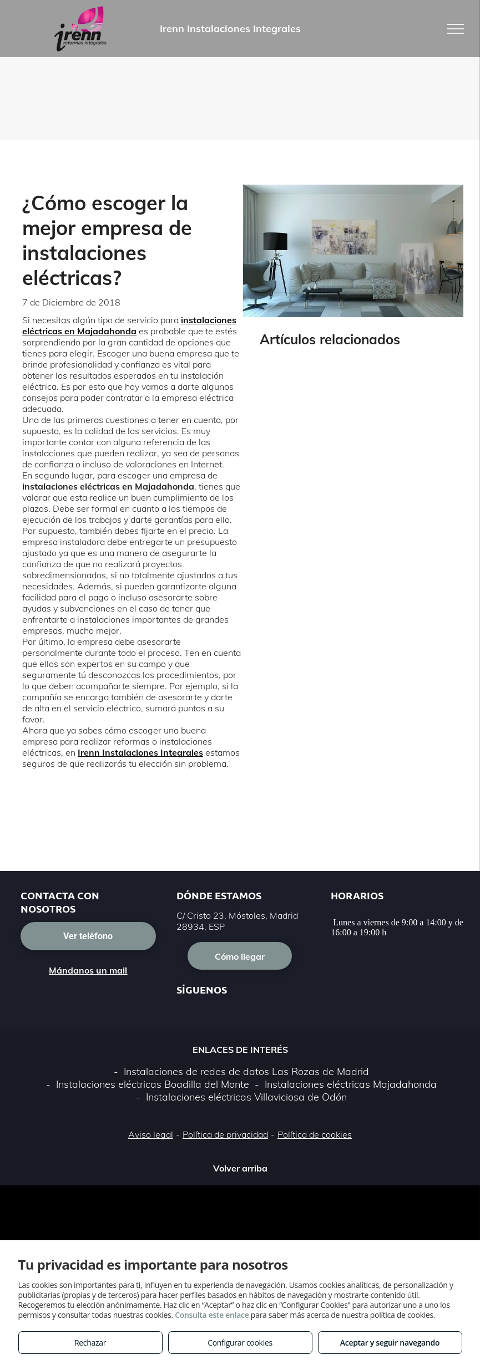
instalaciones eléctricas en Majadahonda (129, 325)
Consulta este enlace (212, 1315)
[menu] (455, 28)
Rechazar (90, 1342)
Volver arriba (240, 1168)
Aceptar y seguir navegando (389, 1342)
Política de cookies (314, 1134)
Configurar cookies (240, 1342)
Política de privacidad (225, 1134)
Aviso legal (150, 1134)
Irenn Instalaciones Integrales (140, 752)
